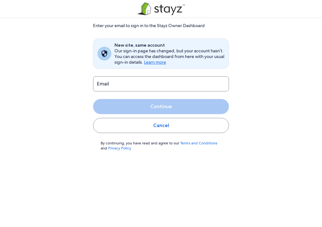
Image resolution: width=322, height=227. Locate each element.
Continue (161, 106)
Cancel (161, 125)
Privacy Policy (119, 148)
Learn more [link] (155, 62)
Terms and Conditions (195, 143)
